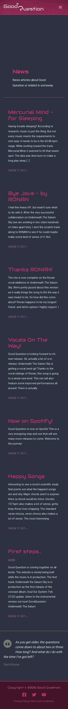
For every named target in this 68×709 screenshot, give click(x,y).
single (11, 559)
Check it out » (17, 170)
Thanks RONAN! (30, 269)
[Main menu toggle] (60, 7)
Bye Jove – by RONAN (27, 196)
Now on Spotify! (30, 421)
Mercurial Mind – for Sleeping (30, 115)
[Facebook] (24, 695)
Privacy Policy (21, 701)
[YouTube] (44, 695)
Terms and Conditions (42, 701)
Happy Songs (26, 476)
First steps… (25, 551)
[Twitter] (34, 695)
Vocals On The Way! (28, 343)
